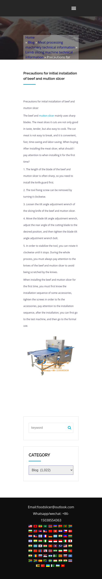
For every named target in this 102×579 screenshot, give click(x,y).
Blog (31, 42)
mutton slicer (46, 115)
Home (30, 37)
